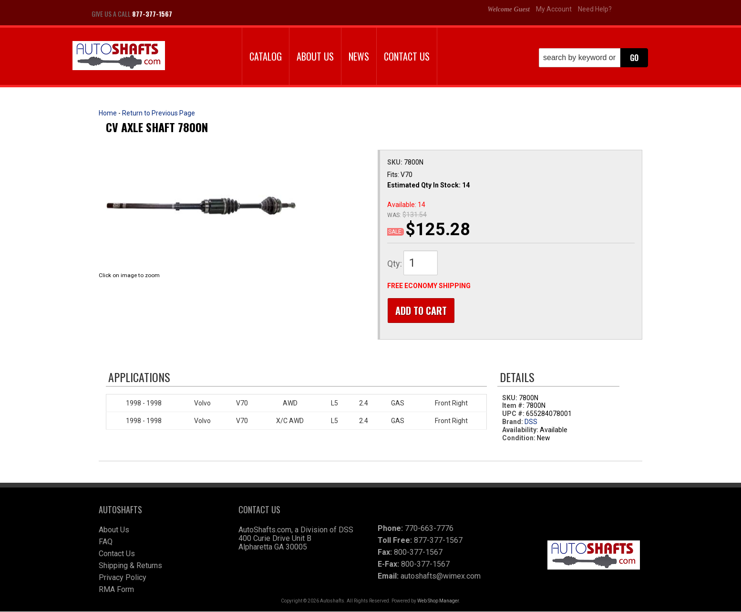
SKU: (395, 162)
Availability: (520, 430)
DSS (531, 422)
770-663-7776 (429, 528)
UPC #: (514, 414)
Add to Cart (420, 310)
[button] (593, 57)
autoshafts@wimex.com (441, 576)
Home (108, 113)
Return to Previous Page (158, 113)
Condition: (518, 438)
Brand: (512, 422)
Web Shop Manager (438, 601)
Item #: (514, 406)
